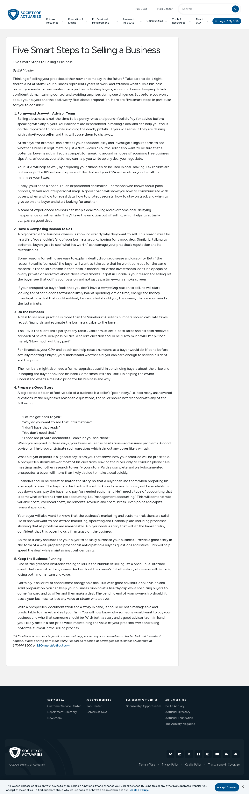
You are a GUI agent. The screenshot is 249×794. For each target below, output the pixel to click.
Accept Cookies (227, 787)
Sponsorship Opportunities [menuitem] (143, 706)
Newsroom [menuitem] (54, 718)
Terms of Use (147, 765)
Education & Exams (77, 21)
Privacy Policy (170, 765)
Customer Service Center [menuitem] (64, 706)
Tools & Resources (181, 21)
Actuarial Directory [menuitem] (177, 712)
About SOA (202, 21)
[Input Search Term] (206, 8)
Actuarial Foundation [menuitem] (179, 718)
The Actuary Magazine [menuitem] (180, 724)
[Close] (242, 786)
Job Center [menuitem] (94, 706)
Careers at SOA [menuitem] (97, 712)
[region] (124, 787)
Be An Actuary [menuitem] (174, 706)
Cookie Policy (193, 765)
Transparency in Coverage (224, 765)
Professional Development (105, 21)
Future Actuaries (54, 21)
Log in (227, 21)
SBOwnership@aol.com (53, 645)
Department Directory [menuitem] (62, 712)
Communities (156, 21)
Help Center (165, 9)
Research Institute (132, 21)
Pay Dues (141, 9)
